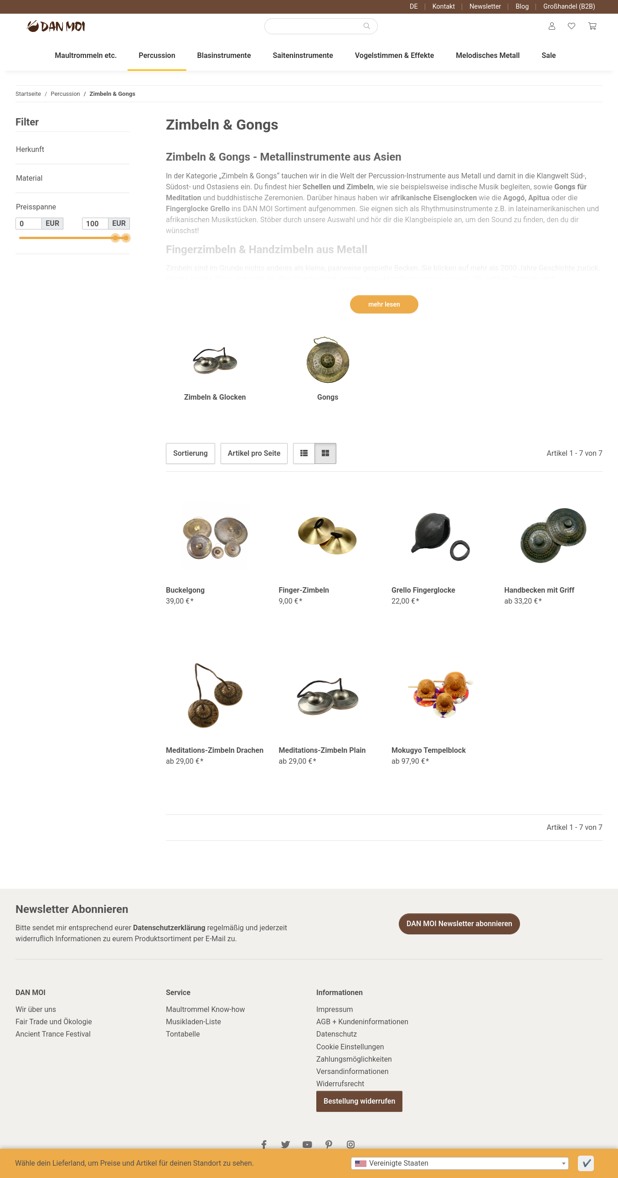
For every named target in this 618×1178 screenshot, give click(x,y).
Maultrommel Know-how (205, 1016)
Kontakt (444, 6)
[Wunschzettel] (569, 30)
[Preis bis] (95, 231)
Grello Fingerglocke (423, 597)
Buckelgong (185, 597)
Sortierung (190, 460)
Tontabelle (183, 1041)
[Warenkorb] (591, 30)
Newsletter (485, 6)
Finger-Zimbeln (304, 597)
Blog (522, 6)
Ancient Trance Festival (53, 1041)
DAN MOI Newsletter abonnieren (459, 931)
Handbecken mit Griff (540, 597)
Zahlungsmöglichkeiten (354, 1066)
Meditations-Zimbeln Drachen (214, 757)
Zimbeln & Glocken (215, 404)
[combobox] (460, 1163)
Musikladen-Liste (193, 1029)
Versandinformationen (352, 1078)
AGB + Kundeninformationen (362, 1029)
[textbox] (459, 1163)
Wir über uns (35, 1016)
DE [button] (414, 6)
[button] (547, 30)
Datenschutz (336, 1041)
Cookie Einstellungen (350, 1054)
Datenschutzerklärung (169, 935)
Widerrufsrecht (340, 1091)
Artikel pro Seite (254, 460)
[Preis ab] (28, 231)
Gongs (327, 404)
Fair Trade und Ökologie (53, 1029)
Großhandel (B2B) (569, 6)
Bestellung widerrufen (359, 1108)
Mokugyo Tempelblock (428, 757)
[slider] (115, 245)
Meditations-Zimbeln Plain (322, 757)
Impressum (334, 1016)
